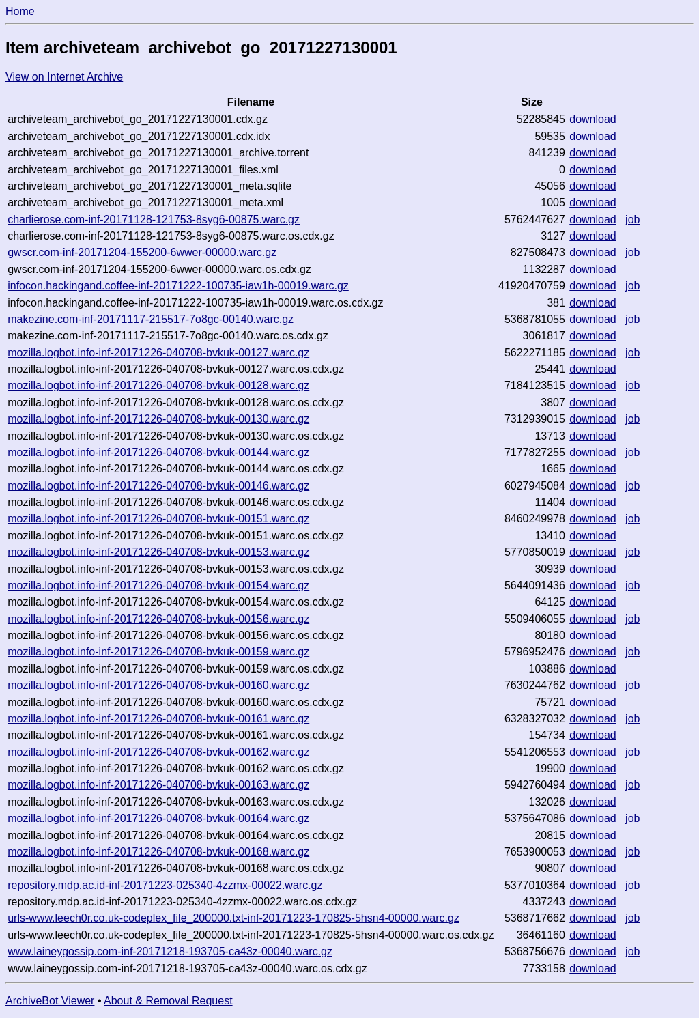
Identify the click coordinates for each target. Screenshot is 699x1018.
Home (20, 11)
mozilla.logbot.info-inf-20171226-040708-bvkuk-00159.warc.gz (158, 652)
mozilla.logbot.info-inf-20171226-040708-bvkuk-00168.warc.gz (158, 852)
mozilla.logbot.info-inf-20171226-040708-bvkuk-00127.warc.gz (158, 352)
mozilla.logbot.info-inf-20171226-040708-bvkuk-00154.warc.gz (158, 585)
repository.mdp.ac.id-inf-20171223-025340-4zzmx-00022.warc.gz (165, 885)
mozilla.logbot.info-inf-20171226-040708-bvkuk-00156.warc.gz (158, 619)
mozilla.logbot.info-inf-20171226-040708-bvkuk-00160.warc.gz (158, 685)
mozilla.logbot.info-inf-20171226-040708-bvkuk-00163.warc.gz (158, 785)
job (632, 219)
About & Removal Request (168, 1000)
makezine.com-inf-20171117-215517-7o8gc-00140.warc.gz (151, 319)
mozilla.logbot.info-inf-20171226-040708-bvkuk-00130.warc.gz (158, 419)
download (592, 119)
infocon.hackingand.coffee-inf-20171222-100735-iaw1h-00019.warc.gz (178, 286)
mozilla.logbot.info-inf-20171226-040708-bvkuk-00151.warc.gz (158, 518)
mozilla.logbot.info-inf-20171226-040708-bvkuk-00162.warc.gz (158, 752)
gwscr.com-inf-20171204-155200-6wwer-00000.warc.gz (142, 252)
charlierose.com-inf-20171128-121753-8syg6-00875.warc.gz (154, 219)
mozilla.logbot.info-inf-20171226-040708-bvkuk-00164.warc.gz (158, 818)
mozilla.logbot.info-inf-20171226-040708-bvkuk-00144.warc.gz (158, 452)
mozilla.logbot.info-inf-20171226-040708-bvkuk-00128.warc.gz (158, 385)
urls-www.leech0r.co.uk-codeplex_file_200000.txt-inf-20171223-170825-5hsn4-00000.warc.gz (233, 918)
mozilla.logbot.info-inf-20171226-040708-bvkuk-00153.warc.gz (158, 552)
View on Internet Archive (64, 77)
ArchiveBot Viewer (49, 1000)
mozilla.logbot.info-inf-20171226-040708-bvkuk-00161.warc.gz (158, 718)
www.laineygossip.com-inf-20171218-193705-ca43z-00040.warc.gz (170, 951)
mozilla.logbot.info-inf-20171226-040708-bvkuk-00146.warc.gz (158, 486)
